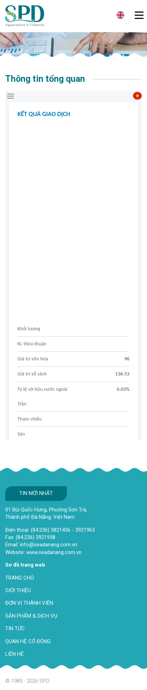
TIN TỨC (15, 628)
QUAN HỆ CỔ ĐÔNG (28, 641)
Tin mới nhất (36, 493)
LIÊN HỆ (14, 654)
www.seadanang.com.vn (54, 552)
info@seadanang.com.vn (48, 544)
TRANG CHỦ (19, 578)
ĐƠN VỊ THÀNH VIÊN (29, 603)
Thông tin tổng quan (45, 79)
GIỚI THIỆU (18, 590)
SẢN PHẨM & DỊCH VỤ (31, 616)
